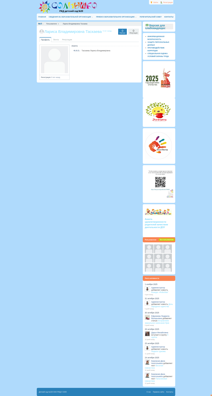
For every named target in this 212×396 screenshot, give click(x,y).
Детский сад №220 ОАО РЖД (50, 392)
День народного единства (162, 305)
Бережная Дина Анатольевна (158, 362)
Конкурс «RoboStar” (159, 292)
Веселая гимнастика (154, 366)
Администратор (158, 288)
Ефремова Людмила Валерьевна (160, 317)
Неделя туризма (158, 351)
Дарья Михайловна (159, 332)
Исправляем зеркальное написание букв (157, 322)
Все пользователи (166, 240)
